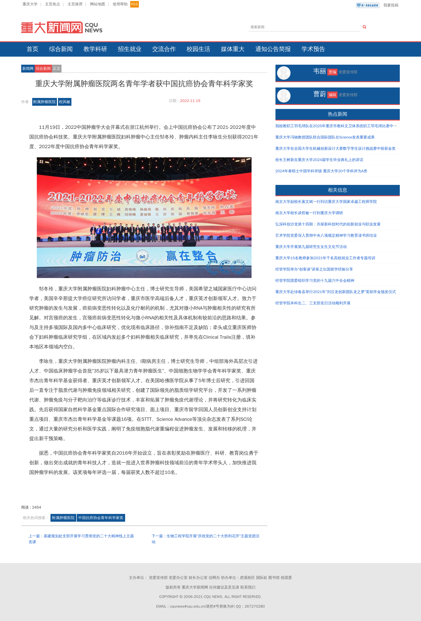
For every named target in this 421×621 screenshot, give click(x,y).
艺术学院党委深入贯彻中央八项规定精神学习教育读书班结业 (326, 235)
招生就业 (129, 49)
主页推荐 (75, 4)
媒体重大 (233, 49)
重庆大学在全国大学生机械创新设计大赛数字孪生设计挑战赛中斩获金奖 (335, 148)
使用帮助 (120, 4)
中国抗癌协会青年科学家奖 (101, 518)
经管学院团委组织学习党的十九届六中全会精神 (314, 280)
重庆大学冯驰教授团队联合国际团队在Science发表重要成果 (325, 137)
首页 (32, 49)
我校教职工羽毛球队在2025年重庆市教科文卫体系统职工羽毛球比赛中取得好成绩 (343, 126)
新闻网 (28, 68)
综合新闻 (61, 49)
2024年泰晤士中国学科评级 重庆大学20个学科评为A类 (321, 171)
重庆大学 (30, 4)
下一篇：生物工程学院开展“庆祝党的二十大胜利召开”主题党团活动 (205, 539)
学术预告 (313, 49)
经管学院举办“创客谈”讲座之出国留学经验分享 (314, 269)
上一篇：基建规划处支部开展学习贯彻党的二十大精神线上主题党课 (81, 539)
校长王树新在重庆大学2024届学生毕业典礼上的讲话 (319, 160)
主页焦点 (52, 4)
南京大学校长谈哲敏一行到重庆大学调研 (309, 213)
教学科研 (95, 49)
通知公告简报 (273, 49)
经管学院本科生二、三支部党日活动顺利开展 (313, 303)
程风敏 (64, 102)
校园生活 (198, 49)
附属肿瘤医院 (44, 102)
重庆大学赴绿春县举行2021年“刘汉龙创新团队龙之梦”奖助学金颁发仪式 (335, 292)
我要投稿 (377, 5)
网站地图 (97, 4)
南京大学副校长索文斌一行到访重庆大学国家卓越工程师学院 (326, 201)
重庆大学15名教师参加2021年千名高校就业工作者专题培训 (325, 258)
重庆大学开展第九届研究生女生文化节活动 (311, 246)
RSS (134, 4)
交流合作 (164, 49)
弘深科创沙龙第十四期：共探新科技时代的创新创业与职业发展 (328, 224)
